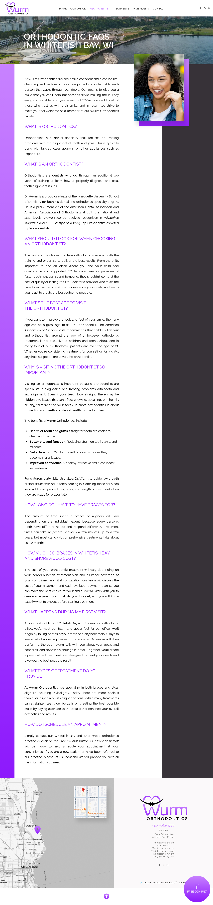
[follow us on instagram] (209, 8)
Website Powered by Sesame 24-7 (158, 882)
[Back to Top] (106, 896)
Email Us (163, 830)
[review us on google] (205, 8)
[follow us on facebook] (201, 8)
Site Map (183, 883)
